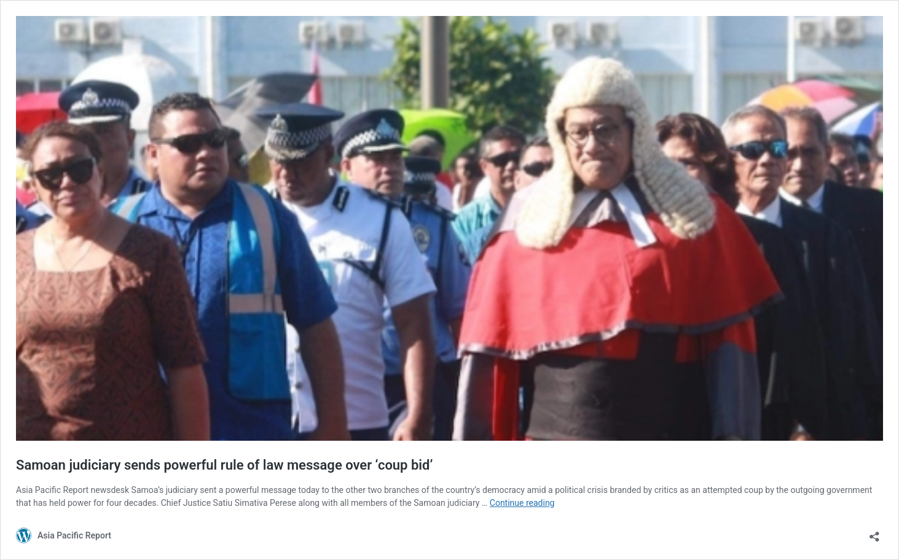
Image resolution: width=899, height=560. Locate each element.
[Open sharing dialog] (874, 532)
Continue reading (522, 503)
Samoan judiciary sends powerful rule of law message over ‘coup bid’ (224, 465)
